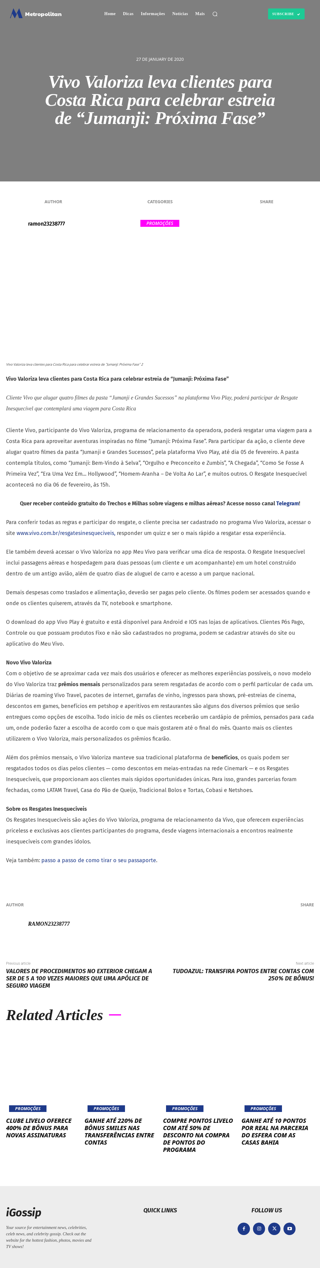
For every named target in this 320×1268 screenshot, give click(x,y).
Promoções (159, 223)
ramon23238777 (46, 223)
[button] (215, 13)
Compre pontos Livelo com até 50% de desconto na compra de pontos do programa (198, 1135)
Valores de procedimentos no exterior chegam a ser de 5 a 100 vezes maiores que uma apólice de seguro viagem (79, 978)
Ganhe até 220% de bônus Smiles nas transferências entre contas (119, 1131)
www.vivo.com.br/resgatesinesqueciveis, (66, 533)
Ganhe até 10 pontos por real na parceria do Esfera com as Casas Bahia (275, 1131)
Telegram (287, 503)
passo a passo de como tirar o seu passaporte (98, 860)
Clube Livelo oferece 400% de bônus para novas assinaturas (39, 1127)
